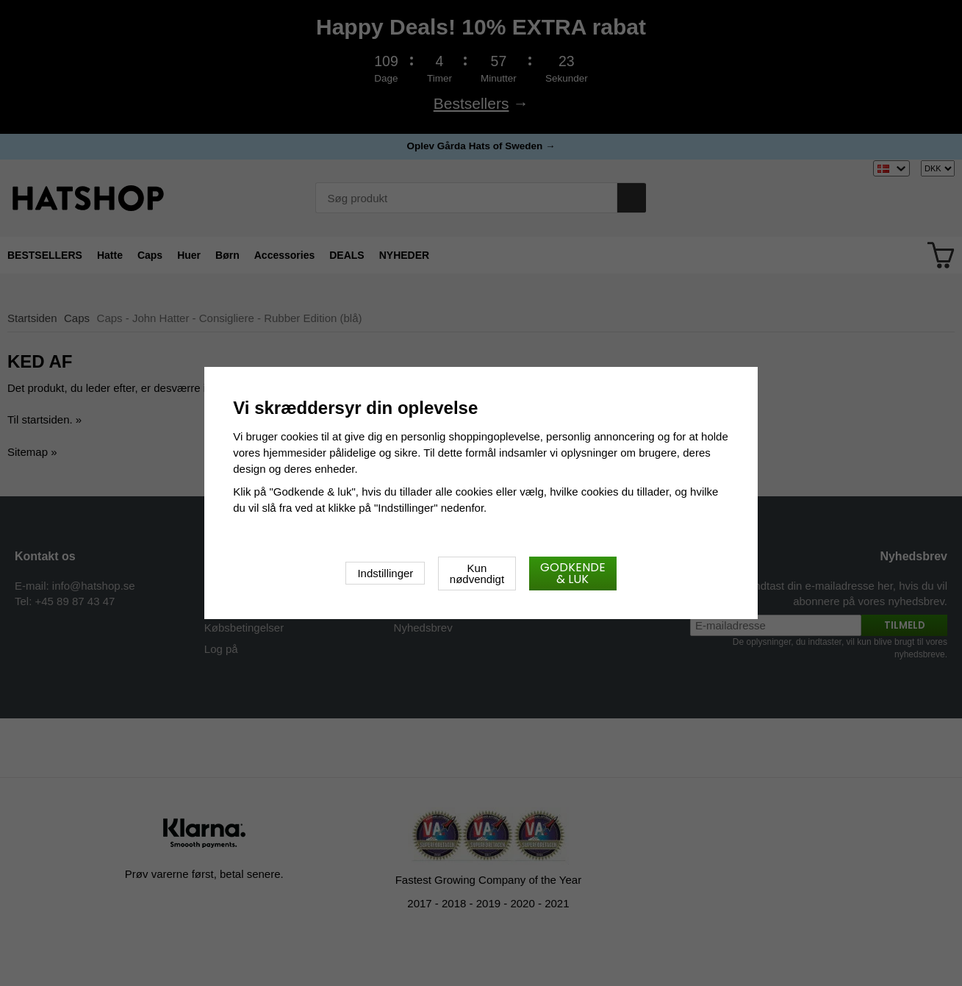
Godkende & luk (573, 573)
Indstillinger (385, 573)
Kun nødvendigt (477, 573)
